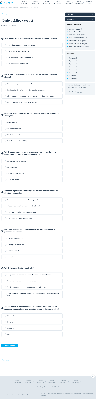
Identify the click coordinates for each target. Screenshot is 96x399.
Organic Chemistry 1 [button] (52, 381)
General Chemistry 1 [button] (18, 381)
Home (3, 7)
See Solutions (10, 345)
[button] (25, 2)
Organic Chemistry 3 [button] (76, 381)
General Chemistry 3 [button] (41, 381)
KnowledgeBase (89, 2)
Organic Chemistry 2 (13, 7)
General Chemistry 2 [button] (29, 381)
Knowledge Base (42, 387)
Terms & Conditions (24, 395)
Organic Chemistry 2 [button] (64, 381)
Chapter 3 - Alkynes (8, 25)
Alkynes (23, 7)
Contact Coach (54, 387)
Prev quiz (5, 14)
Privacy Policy (12, 395)
